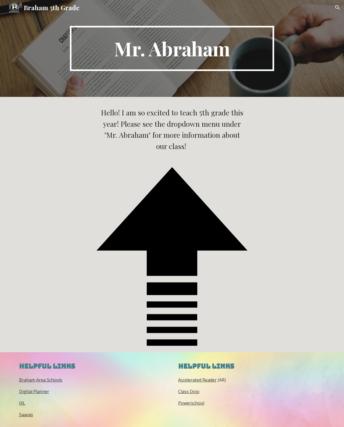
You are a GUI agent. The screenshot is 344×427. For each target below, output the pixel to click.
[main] (172, 48)
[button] (337, 7)
